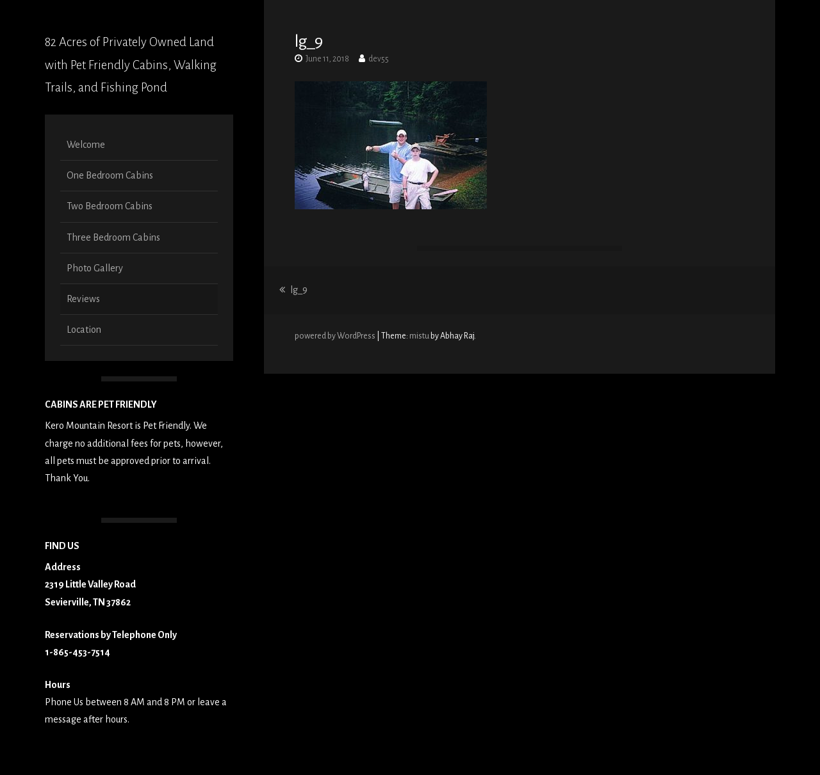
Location (84, 329)
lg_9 (293, 290)
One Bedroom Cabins (110, 175)
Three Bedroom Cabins (113, 237)
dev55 (378, 58)
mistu (419, 336)
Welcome (86, 145)
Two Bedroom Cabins (109, 206)
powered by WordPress (336, 336)
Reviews (83, 299)
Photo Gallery (95, 268)
